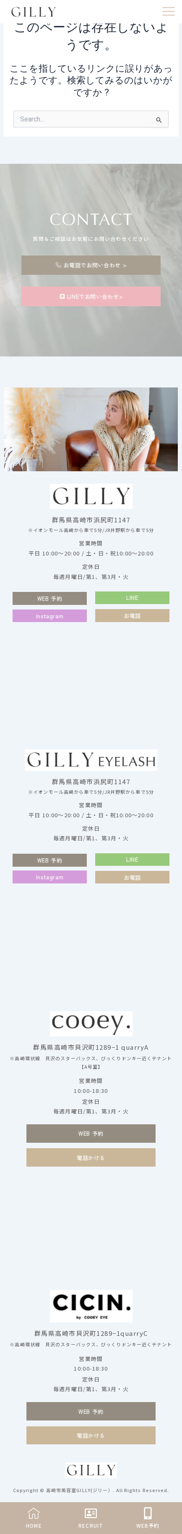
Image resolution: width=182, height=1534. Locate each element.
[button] (132, 597)
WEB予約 (148, 1525)
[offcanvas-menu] (168, 11)
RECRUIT (90, 1525)
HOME (34, 1525)
